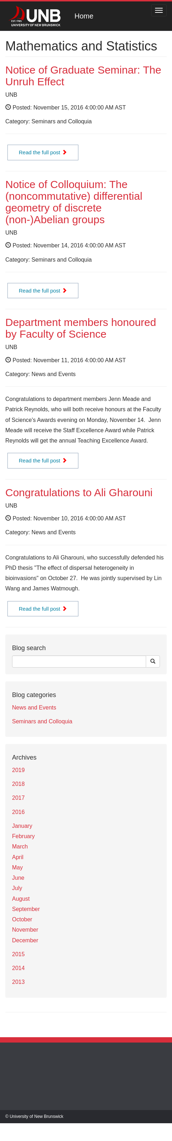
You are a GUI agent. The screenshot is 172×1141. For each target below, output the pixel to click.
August (21, 899)
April (17, 857)
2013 (18, 982)
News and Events (34, 708)
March (20, 846)
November (25, 930)
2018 (18, 784)
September (26, 909)
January (22, 826)
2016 (18, 812)
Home (83, 16)
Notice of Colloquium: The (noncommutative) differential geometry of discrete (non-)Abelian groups (73, 201)
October (22, 919)
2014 (18, 968)
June (18, 878)
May (17, 867)
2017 (18, 798)
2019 (18, 770)
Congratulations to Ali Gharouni (78, 492)
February (23, 836)
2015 (18, 954)
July (17, 888)
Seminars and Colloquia (42, 721)
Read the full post (43, 152)
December (25, 940)
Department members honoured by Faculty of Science (80, 328)
